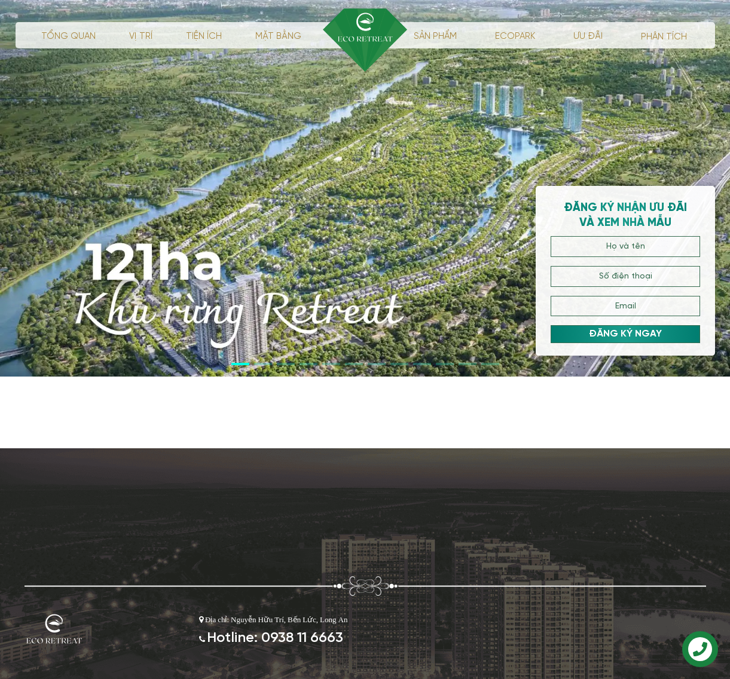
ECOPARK (515, 36)
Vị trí (140, 36)
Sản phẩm (435, 36)
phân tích (664, 36)
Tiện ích (204, 36)
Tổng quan (68, 36)
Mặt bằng (278, 36)
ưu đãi (588, 36)
